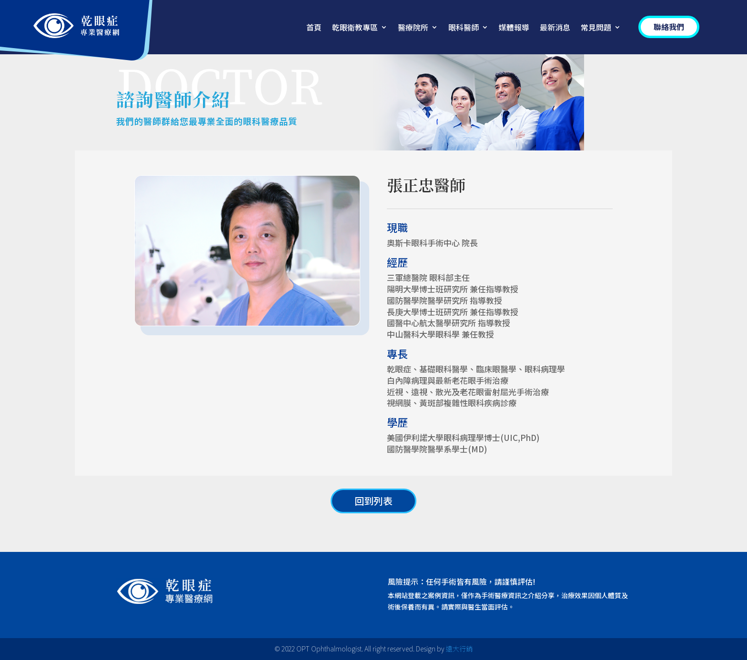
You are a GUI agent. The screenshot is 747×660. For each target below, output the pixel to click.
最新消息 (555, 28)
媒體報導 (514, 28)
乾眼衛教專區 (355, 28)
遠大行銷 (459, 648)
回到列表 (373, 501)
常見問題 (596, 28)
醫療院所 (413, 28)
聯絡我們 (669, 26)
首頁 (314, 28)
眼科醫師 (463, 28)
